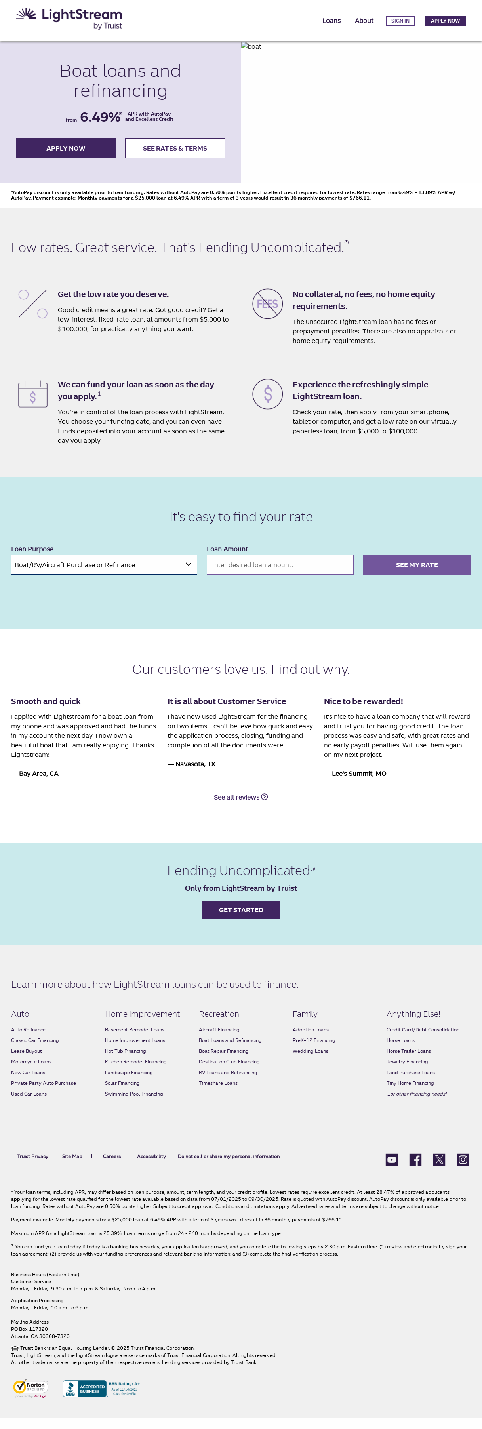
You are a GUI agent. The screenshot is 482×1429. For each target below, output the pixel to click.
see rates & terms (175, 154)
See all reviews (241, 808)
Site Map (72, 1168)
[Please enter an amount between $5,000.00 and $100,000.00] (280, 576)
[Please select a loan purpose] (104, 575)
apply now (66, 154)
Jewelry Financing (407, 1073)
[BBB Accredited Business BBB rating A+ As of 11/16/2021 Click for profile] (101, 1399)
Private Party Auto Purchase (43, 1094)
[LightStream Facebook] (415, 1170)
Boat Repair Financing (224, 1062)
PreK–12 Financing (314, 1052)
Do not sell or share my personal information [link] (227, 1168)
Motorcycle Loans (31, 1073)
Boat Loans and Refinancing (230, 1052)
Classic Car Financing (35, 1052)
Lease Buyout (26, 1062)
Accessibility (151, 1168)
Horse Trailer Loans (409, 1062)
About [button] (364, 21)
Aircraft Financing (219, 1041)
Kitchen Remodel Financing (136, 1073)
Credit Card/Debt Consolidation (423, 1041)
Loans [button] (331, 21)
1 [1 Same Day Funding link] (99, 405)
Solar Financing (122, 1094)
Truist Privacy (32, 1168)
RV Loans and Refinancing (228, 1084)
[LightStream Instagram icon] (463, 1170)
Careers (112, 1168)
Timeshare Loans (218, 1094)
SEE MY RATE (417, 576)
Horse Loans (401, 1052)
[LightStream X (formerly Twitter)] (439, 1170)
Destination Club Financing (229, 1073)
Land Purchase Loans (411, 1084)
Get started (241, 921)
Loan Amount (227, 560)
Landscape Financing (129, 1084)
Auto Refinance (28, 1041)
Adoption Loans (311, 1041)
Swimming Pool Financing (134, 1105)
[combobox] (104, 576)
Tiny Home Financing (410, 1094)
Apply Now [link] (445, 21)
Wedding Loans (310, 1062)
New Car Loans (28, 1084)
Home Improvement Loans (135, 1052)
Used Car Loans (29, 1105)
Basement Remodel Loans (134, 1041)
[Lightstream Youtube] (391, 1170)
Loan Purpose (32, 560)
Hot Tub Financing (125, 1062)
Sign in (400, 21)
